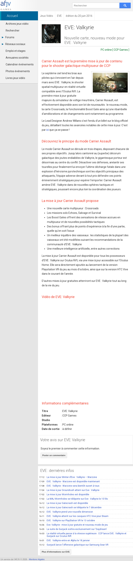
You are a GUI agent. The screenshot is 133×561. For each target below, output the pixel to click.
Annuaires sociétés (17, 57)
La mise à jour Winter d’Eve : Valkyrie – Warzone (68, 477)
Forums (8, 37)
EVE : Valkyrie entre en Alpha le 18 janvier (64, 540)
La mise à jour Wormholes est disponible (64, 494)
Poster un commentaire (53, 455)
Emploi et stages (16, 50)
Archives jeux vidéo (17, 23)
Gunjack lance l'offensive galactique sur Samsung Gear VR (73, 544)
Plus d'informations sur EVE (56, 552)
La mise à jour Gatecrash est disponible (63, 503)
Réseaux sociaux (13, 44)
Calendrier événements (20, 64)
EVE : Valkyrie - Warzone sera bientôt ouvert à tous (69, 486)
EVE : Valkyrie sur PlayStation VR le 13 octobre (67, 520)
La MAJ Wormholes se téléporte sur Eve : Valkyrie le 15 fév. (73, 499)
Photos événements (18, 71)
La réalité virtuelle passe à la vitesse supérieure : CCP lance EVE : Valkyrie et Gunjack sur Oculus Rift (82, 534)
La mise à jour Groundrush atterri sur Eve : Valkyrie (69, 490)
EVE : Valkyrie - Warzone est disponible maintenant (69, 481)
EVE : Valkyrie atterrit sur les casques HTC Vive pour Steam (73, 516)
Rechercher (12, 30)
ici (47, 129)
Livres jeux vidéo (15, 77)
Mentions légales (37, 559)
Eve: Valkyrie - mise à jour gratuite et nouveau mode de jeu (73, 525)
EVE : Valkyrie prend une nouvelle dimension (66, 512)
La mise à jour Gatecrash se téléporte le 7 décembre (70, 507)
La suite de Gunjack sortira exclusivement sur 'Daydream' (73, 529)
